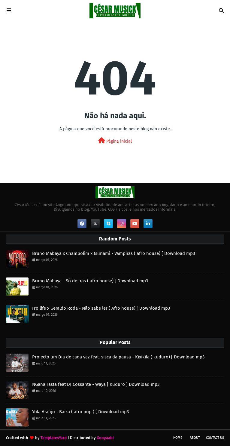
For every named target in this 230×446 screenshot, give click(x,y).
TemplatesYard (54, 437)
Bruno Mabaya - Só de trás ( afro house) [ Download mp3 (90, 280)
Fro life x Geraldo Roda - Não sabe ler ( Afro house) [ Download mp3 (101, 308)
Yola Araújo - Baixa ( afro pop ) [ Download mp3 (80, 411)
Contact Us (215, 438)
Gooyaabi (105, 437)
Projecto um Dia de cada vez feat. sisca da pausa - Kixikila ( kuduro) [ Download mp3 (118, 357)
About (195, 438)
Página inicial (115, 141)
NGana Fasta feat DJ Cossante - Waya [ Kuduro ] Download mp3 (95, 384)
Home (177, 438)
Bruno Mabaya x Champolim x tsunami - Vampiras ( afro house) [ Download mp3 (113, 253)
